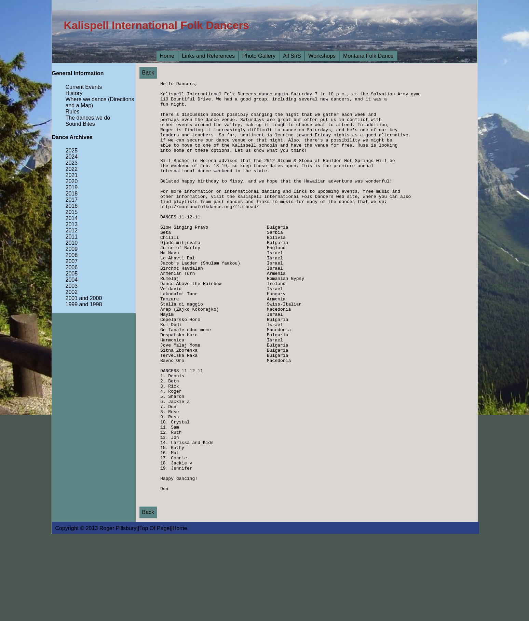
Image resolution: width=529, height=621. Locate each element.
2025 (72, 150)
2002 (72, 292)
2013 (72, 224)
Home (167, 56)
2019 (72, 187)
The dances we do (88, 118)
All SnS (292, 56)
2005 (72, 273)
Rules (73, 111)
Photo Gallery (258, 56)
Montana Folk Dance (368, 56)
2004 (72, 280)
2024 (72, 157)
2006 (72, 267)
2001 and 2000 (84, 298)
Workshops (322, 56)
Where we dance (86, 99)
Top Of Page (154, 614)
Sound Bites (80, 124)
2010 (72, 243)
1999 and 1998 (84, 304)
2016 (72, 206)
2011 (72, 237)
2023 (72, 163)
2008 (72, 255)
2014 (72, 218)
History (74, 93)
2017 (72, 200)
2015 (72, 212)
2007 (72, 261)
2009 (72, 249)
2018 (72, 194)
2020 (72, 181)
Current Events (84, 87)
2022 (72, 169)
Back (148, 73)
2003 (72, 286)
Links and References (208, 56)
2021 (72, 175)
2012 (72, 230)
